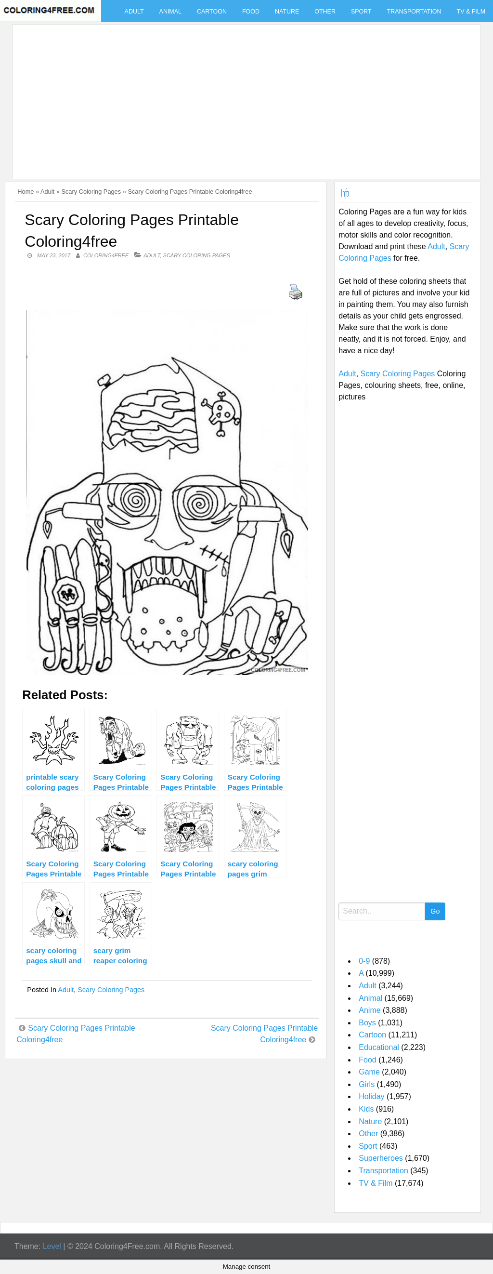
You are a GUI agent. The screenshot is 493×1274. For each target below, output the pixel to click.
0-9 (364, 961)
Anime (369, 1010)
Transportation (414, 11)
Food (250, 11)
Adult (134, 11)
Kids (366, 1109)
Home (25, 191)
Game (369, 1072)
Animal (170, 11)
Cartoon (212, 11)
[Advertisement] (244, 95)
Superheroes (381, 1158)
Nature (287, 11)
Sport (361, 11)
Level (52, 1246)
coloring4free (106, 255)
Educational (379, 1047)
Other (325, 11)
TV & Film (375, 1183)
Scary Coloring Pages (91, 191)
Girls (367, 1084)
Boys (367, 1023)
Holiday (371, 1096)
